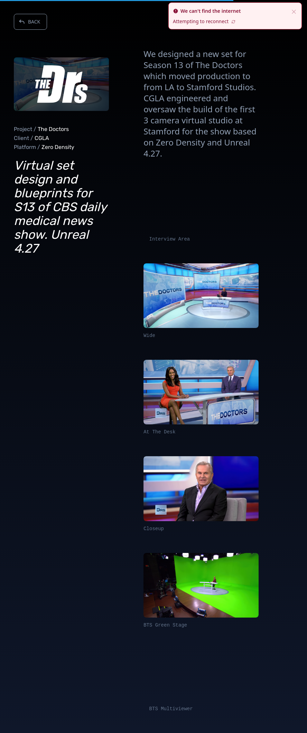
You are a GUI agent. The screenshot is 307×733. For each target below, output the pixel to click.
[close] (294, 11)
